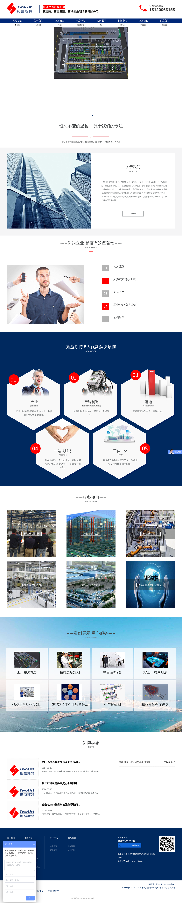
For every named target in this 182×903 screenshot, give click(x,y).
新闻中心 (122, 23)
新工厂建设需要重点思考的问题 (59, 783)
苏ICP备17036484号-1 (165, 884)
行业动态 (53, 850)
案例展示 (101, 23)
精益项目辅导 (31, 533)
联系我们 (164, 23)
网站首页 (17, 23)
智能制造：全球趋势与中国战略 (134, 762)
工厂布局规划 (27, 672)
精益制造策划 (91, 533)
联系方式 (71, 846)
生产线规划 (112, 704)
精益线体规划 (150, 533)
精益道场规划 (70, 672)
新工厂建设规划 (91, 584)
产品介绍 (80, 23)
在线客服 (136, 845)
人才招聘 (71, 850)
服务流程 (143, 23)
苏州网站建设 (37, 891)
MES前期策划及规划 (150, 584)
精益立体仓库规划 (155, 704)
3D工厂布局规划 (155, 672)
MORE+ (133, 213)
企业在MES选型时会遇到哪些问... (61, 804)
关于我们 (38, 23)
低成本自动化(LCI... (27, 704)
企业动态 (53, 846)
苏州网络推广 (53, 891)
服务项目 (59, 23)
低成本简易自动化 (31, 584)
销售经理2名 (112, 672)
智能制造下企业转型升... (69, 704)
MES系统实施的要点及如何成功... (61, 762)
